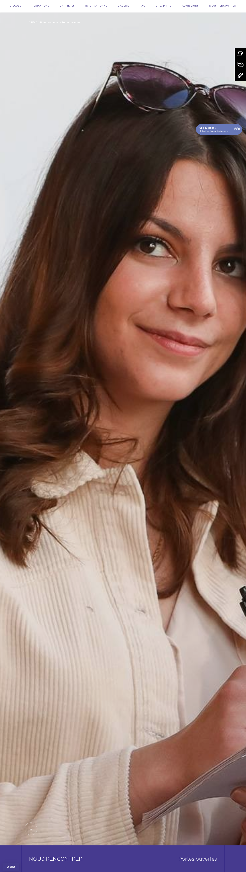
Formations (40, 5)
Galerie (124, 5)
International (96, 5)
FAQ (142, 5)
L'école (15, 5)
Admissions (190, 5)
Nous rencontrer (222, 5)
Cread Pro (164, 5)
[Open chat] (219, 129)
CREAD (33, 22)
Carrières (67, 5)
